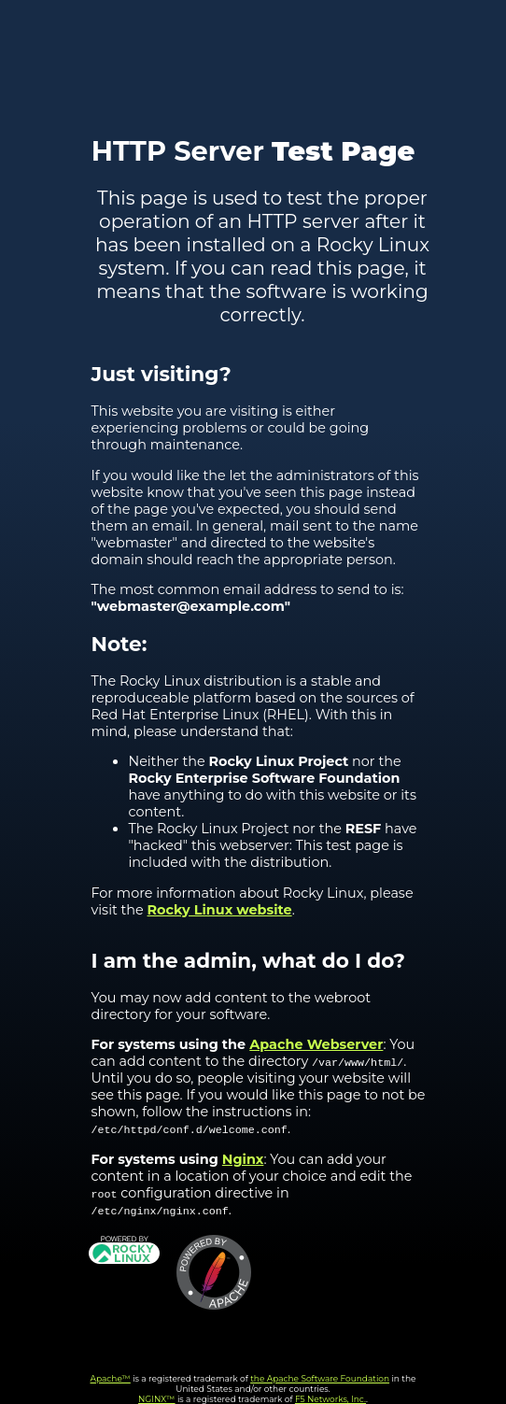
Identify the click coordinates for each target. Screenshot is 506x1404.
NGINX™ (157, 1399)
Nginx (243, 1159)
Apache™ (111, 1378)
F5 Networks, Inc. (330, 1399)
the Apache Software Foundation (319, 1378)
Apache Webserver (316, 1044)
